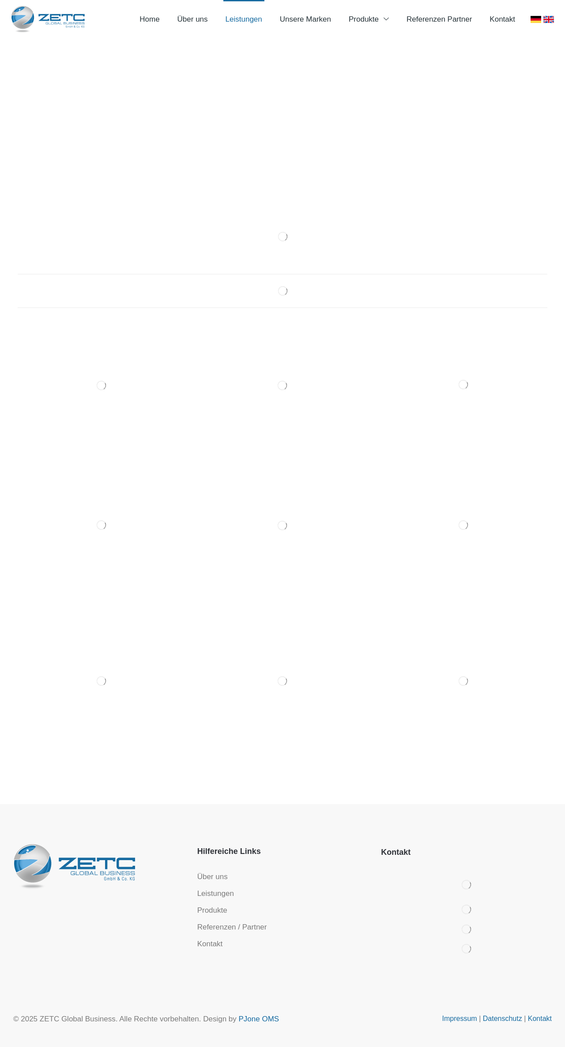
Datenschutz (502, 1018)
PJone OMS (259, 1019)
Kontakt (540, 1018)
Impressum (459, 1018)
